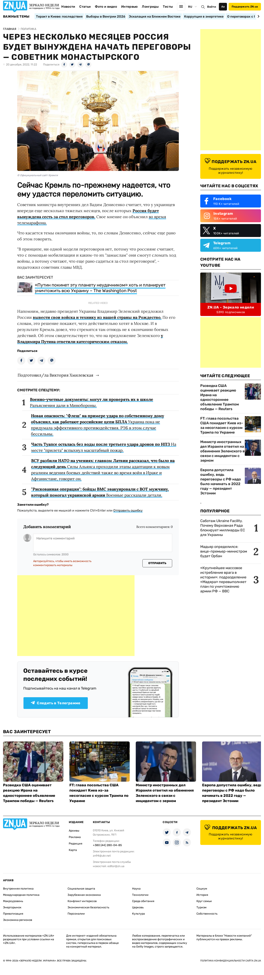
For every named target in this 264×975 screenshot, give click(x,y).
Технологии (140, 895)
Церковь (138, 907)
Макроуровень (13, 901)
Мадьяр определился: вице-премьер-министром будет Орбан (223, 551)
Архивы (74, 830)
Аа (223, 6)
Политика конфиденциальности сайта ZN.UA (230, 960)
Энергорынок (12, 907)
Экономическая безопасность (88, 907)
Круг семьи (204, 901)
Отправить (157, 563)
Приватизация (13, 913)
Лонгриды (150, 6)
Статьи (85, 6)
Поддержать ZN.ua (245, 6)
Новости (68, 6)
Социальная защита (81, 888)
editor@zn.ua (115, 866)
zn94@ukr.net (102, 855)
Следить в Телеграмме (55, 703)
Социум (201, 888)
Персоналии (76, 913)
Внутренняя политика (18, 888)
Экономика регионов (17, 920)
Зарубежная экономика (84, 895)
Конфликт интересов (82, 901)
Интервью (129, 6)
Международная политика (21, 895)
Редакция (75, 843)
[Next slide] (258, 16)
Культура (138, 913)
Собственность (206, 913)
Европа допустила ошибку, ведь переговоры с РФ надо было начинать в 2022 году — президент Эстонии (220, 481)
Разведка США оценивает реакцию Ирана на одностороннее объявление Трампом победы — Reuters (219, 397)
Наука (136, 888)
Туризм (201, 907)
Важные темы (16, 16)
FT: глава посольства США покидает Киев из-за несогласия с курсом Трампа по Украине (221, 425)
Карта (73, 850)
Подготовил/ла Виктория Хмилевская (55, 375)
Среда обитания (143, 901)
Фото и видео (106, 6)
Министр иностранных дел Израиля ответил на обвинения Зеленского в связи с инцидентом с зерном (222, 451)
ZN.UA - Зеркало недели (230, 307)
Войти (211, 6)
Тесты (168, 6)
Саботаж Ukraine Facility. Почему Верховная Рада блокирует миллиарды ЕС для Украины (222, 528)
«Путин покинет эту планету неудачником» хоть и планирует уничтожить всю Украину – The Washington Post (100, 287)
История (202, 895)
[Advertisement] (76, 615)
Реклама (75, 837)
